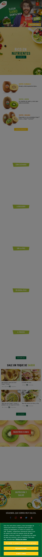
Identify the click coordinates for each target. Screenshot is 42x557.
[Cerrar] (39, 525)
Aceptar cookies (21, 553)
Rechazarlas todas (21, 548)
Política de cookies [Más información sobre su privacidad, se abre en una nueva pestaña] (21, 539)
